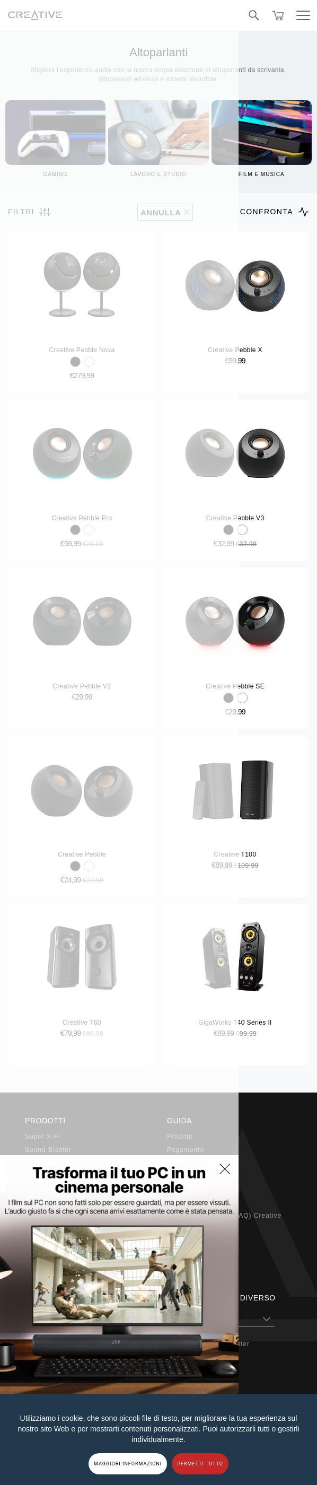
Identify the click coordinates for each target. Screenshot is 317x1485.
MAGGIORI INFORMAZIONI (128, 1463)
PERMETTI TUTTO (200, 1463)
